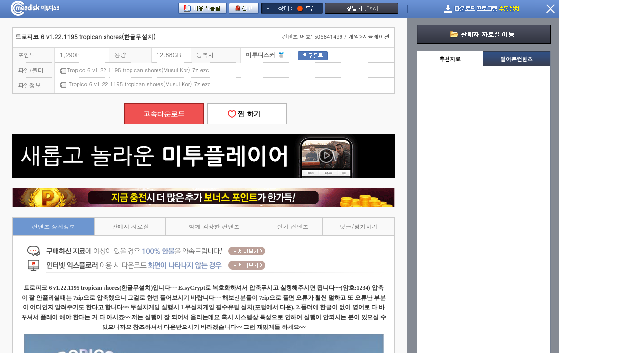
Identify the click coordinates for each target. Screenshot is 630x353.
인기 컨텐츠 (293, 226)
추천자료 (450, 59)
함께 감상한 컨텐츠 (214, 226)
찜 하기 (247, 114)
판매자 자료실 (130, 226)
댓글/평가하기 (359, 226)
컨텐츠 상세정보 (53, 226)
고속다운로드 (163, 114)
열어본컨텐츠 (516, 59)
